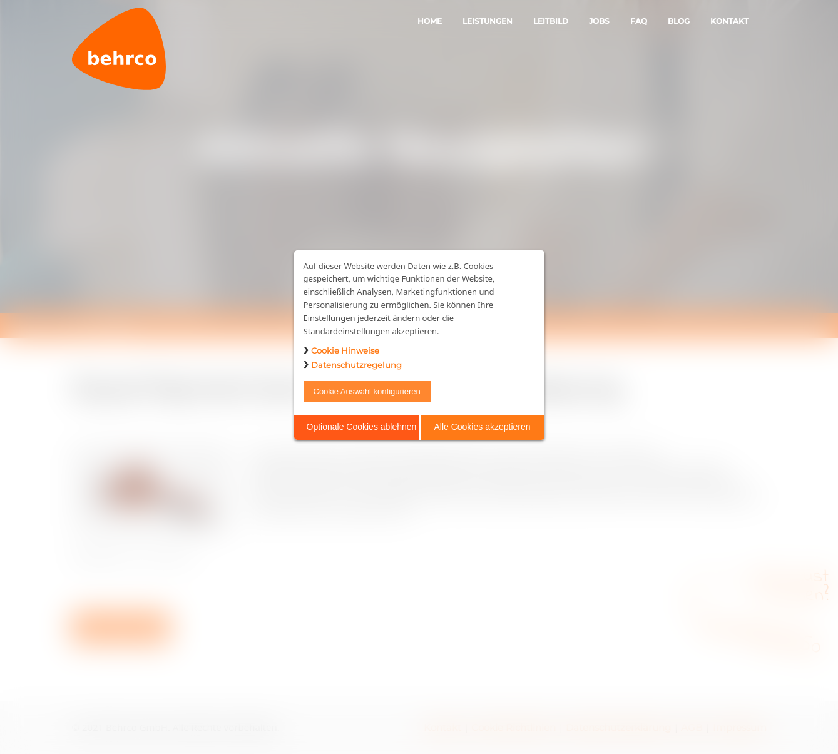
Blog (679, 21)
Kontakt (729, 21)
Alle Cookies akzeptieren (482, 427)
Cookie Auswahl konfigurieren (367, 391)
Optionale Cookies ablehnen (362, 427)
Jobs (599, 21)
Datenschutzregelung (356, 365)
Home (429, 21)
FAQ (638, 21)
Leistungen (487, 21)
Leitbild (550, 21)
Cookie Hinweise (345, 350)
